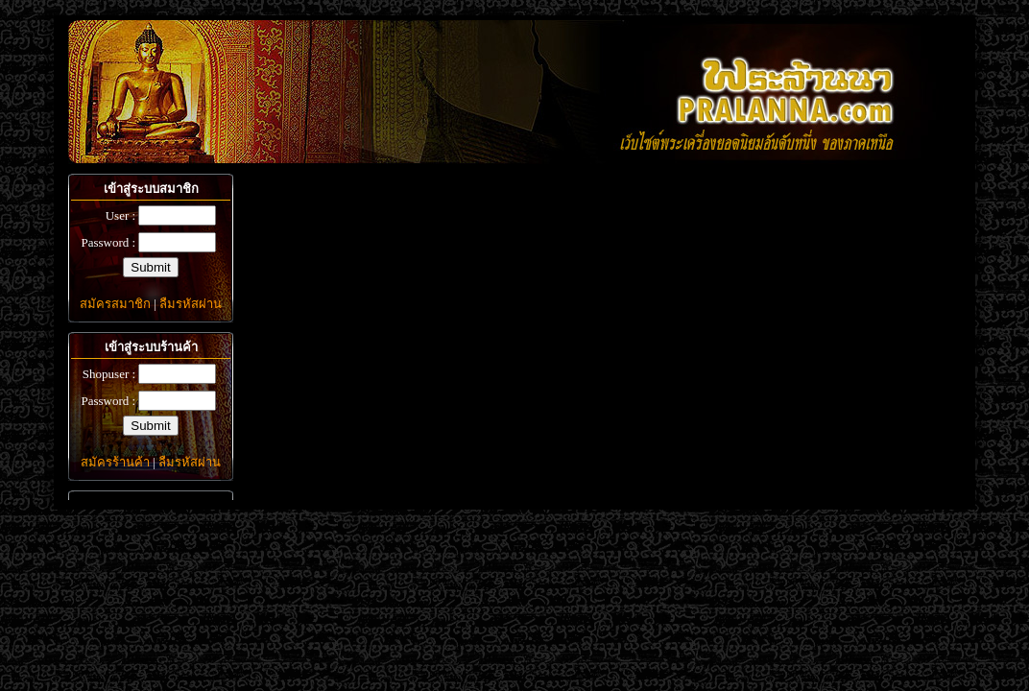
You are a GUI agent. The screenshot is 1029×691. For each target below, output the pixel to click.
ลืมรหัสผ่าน (190, 304)
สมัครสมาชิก (115, 304)
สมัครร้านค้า (115, 462)
